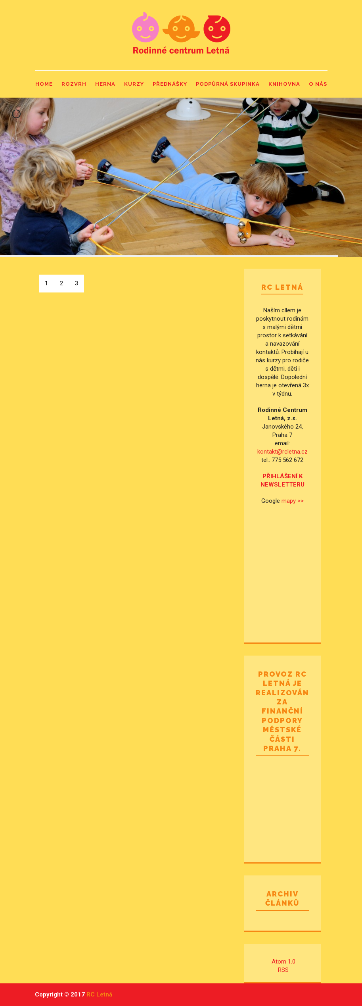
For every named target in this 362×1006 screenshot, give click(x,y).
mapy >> (293, 500)
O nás (318, 84)
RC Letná (99, 994)
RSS (283, 969)
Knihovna (284, 84)
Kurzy (134, 84)
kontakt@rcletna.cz (282, 451)
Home (44, 84)
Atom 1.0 (283, 961)
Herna (105, 84)
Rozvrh (73, 84)
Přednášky (170, 84)
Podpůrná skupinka (228, 84)
